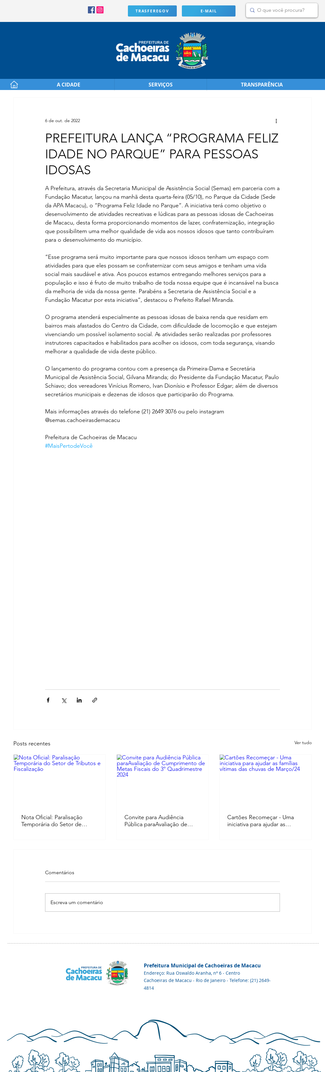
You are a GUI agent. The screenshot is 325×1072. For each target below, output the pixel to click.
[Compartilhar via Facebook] (48, 700)
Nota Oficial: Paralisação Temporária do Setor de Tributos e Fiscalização (52, 821)
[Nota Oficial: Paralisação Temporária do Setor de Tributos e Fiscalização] (59, 780)
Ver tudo (303, 742)
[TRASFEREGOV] (152, 11)
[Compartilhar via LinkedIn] (79, 700)
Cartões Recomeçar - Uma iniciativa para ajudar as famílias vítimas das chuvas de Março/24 (264, 821)
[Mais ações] (276, 120)
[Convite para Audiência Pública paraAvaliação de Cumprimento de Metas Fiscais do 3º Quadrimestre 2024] (163, 780)
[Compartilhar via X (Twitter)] (64, 700)
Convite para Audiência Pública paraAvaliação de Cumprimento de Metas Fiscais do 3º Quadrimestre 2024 (158, 821)
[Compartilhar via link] (95, 700)
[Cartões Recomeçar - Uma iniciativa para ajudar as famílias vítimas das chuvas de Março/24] (265, 780)
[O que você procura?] (280, 10)
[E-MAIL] (208, 11)
